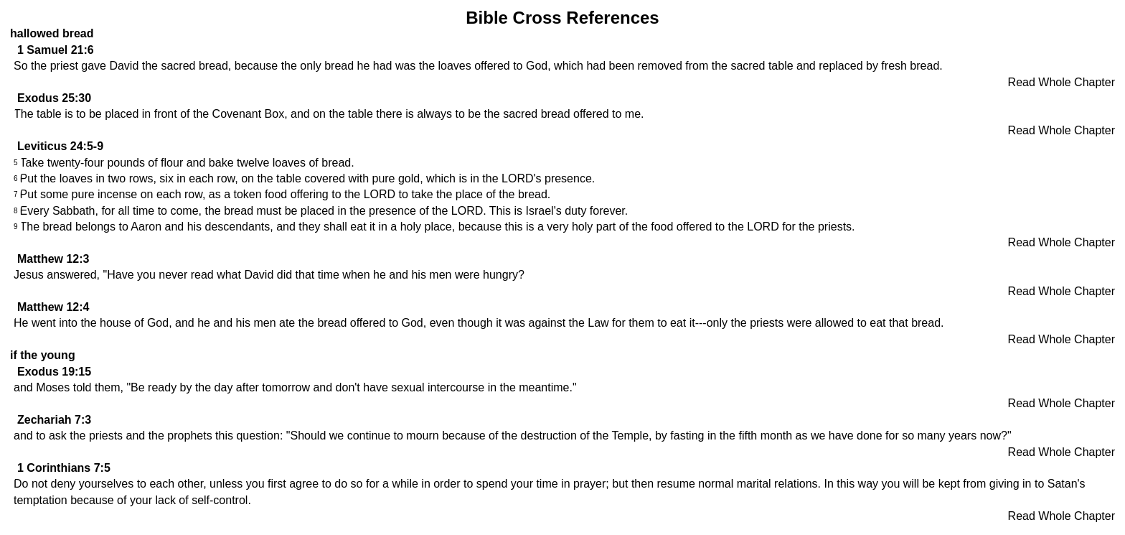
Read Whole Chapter (1061, 82)
